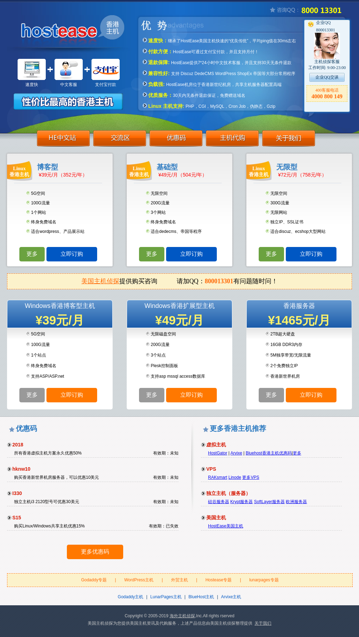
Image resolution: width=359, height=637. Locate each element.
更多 (32, 254)
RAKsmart (217, 477)
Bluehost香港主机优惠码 (269, 453)
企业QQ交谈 (326, 77)
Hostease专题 (219, 579)
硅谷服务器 (218, 501)
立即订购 (72, 254)
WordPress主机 (138, 579)
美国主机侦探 (100, 281)
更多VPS (250, 477)
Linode (234, 477)
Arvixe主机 (231, 596)
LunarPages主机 (166, 596)
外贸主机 (179, 579)
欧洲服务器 (296, 501)
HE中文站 (63, 139)
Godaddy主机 (131, 596)
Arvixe (236, 453)
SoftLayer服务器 (269, 501)
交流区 (119, 139)
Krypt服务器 (241, 501)
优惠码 (176, 139)
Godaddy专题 (94, 579)
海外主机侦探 (182, 615)
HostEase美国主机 (225, 526)
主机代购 (232, 139)
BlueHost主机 (201, 596)
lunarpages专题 (263, 579)
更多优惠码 (95, 552)
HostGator (217, 453)
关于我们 (288, 139)
